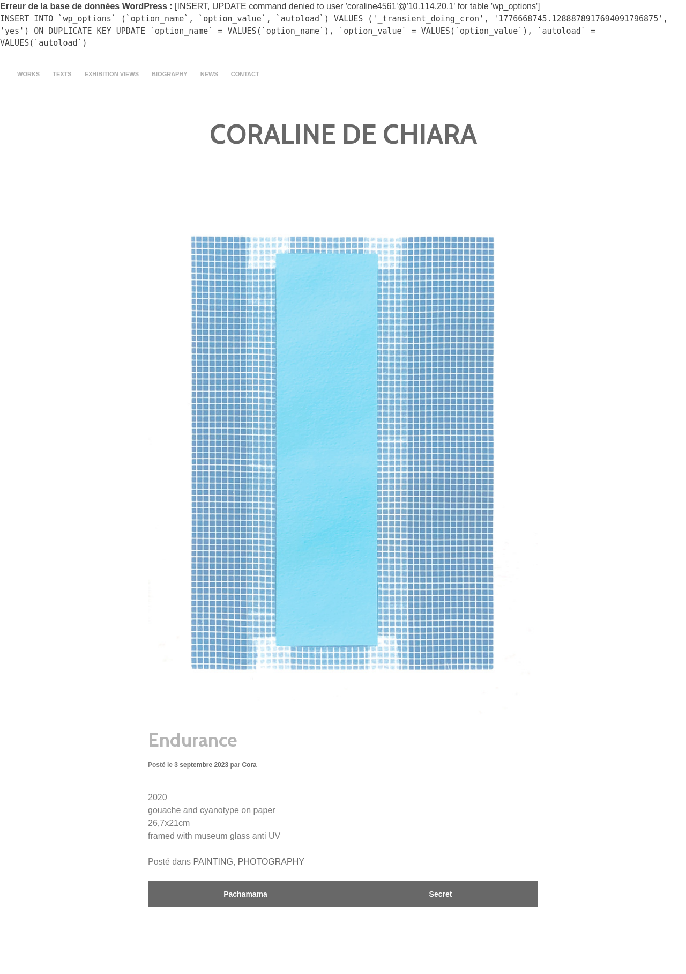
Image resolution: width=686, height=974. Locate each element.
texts (62, 74)
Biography (170, 74)
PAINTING (213, 861)
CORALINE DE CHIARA (343, 134)
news (209, 74)
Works (28, 74)
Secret (440, 894)
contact (245, 74)
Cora (249, 765)
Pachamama (245, 894)
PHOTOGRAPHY (271, 861)
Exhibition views (112, 74)
